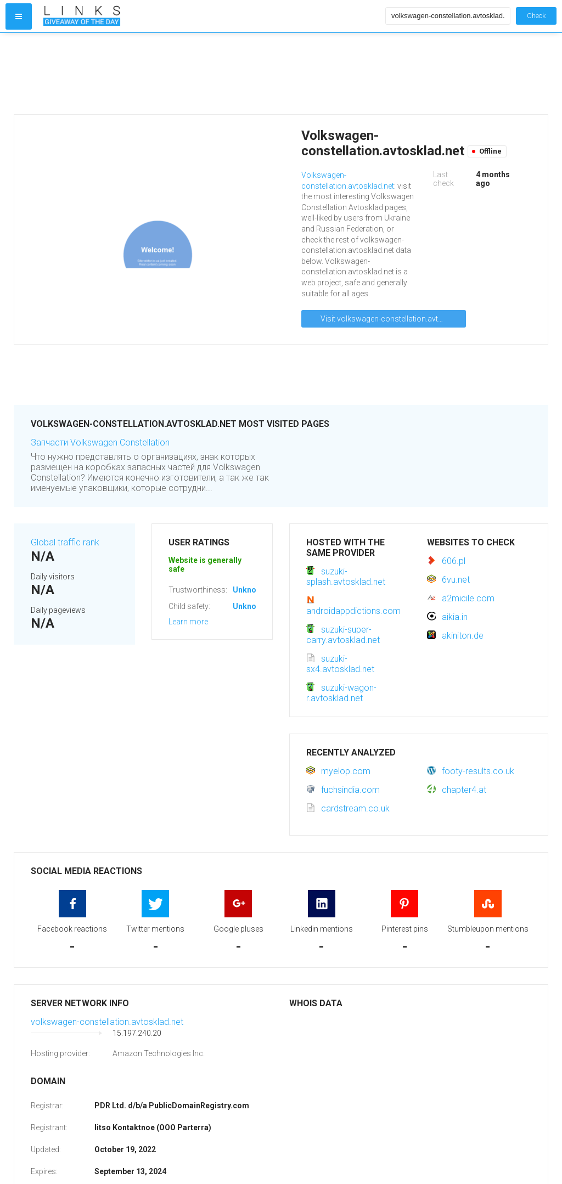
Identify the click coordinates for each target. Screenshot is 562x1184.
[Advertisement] (212, 73)
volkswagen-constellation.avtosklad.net (107, 1022)
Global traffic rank (65, 542)
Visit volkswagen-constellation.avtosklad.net (393, 318)
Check (536, 16)
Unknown (249, 589)
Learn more (188, 621)
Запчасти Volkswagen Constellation (100, 442)
